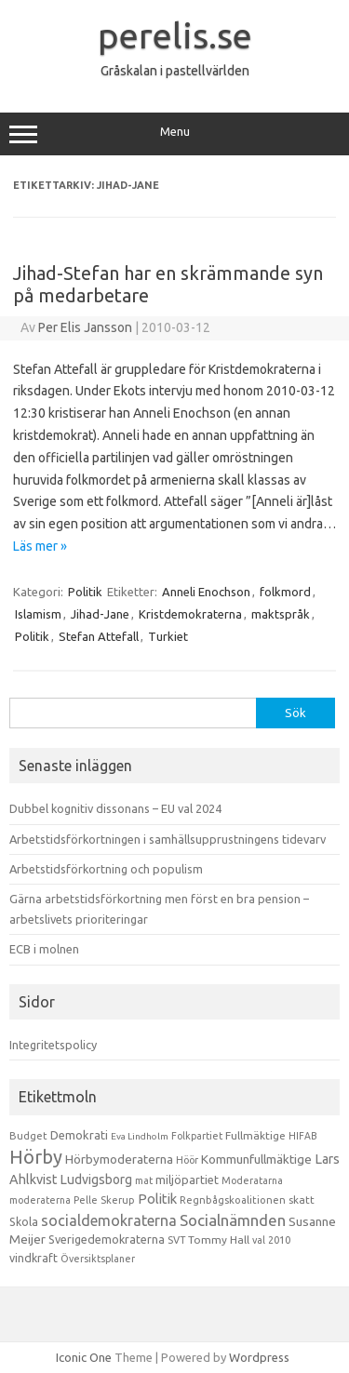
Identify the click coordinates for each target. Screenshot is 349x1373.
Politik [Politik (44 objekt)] (157, 1198)
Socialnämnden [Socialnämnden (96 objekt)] (233, 1220)
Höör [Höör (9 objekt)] (187, 1160)
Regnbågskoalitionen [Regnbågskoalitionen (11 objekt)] (233, 1200)
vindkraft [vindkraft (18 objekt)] (33, 1257)
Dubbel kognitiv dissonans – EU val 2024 (115, 808)
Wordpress (259, 1357)
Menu (174, 134)
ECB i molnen (44, 948)
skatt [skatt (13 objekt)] (302, 1199)
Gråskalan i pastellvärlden (175, 70)
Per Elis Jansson (85, 327)
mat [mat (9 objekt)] (144, 1180)
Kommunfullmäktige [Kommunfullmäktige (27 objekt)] (256, 1159)
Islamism (38, 613)
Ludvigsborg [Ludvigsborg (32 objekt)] (96, 1179)
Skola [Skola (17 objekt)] (23, 1222)
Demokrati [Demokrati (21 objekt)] (79, 1134)
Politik (85, 591)
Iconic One (84, 1357)
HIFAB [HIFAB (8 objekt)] (303, 1135)
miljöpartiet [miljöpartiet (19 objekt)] (187, 1179)
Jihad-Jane (100, 613)
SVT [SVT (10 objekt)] (176, 1240)
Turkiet (168, 636)
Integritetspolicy (53, 1044)
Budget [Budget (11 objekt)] (28, 1135)
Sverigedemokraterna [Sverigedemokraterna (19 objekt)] (106, 1239)
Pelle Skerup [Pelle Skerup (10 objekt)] (104, 1200)
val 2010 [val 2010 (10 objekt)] (271, 1240)
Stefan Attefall (99, 636)
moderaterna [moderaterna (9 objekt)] (40, 1200)
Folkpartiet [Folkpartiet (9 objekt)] (196, 1135)
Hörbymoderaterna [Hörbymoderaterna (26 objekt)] (119, 1159)
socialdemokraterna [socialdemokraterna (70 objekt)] (109, 1220)
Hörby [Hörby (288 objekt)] (35, 1156)
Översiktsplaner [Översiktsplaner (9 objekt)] (97, 1258)
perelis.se (175, 35)
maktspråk (280, 613)
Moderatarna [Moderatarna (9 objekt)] (252, 1180)
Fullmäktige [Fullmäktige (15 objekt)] (255, 1135)
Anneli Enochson (206, 591)
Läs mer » (40, 546)
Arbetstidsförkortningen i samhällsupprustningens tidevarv (167, 839)
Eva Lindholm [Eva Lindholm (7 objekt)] (139, 1136)
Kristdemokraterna (190, 613)
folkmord (285, 591)
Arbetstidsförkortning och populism (106, 868)
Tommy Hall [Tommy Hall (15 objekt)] (218, 1239)
